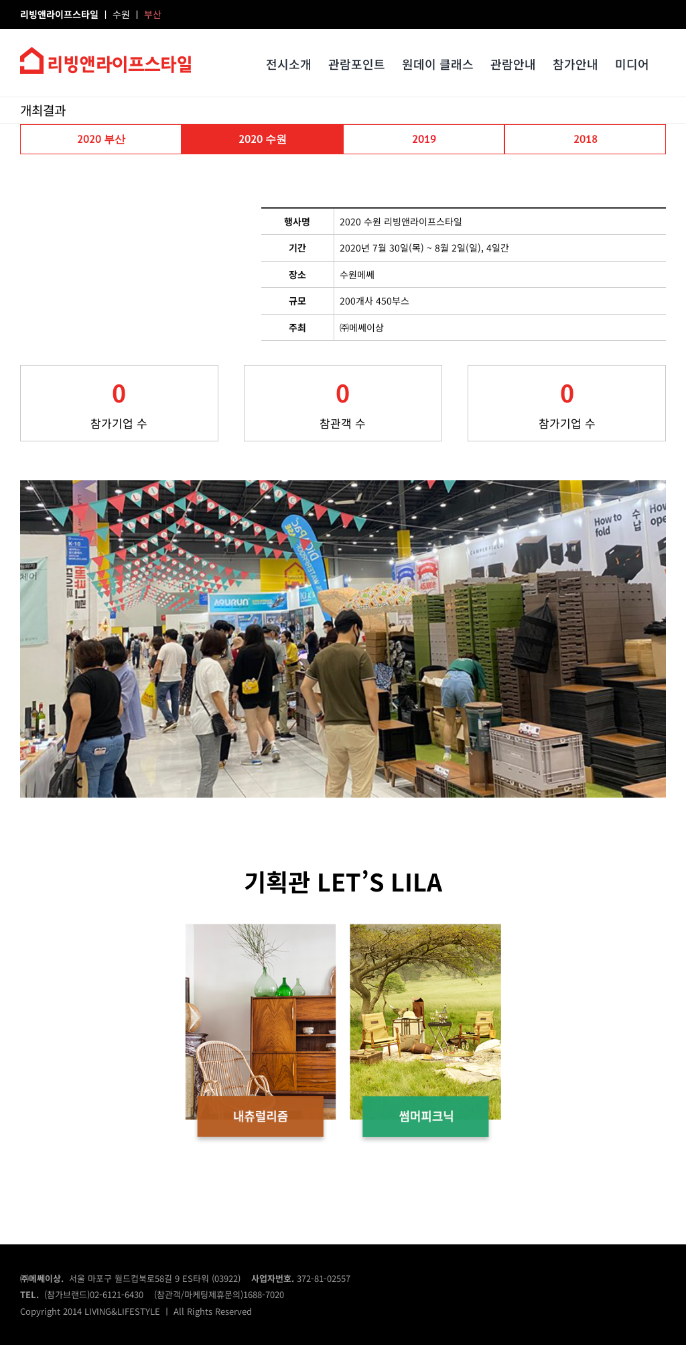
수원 (123, 14)
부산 (152, 14)
